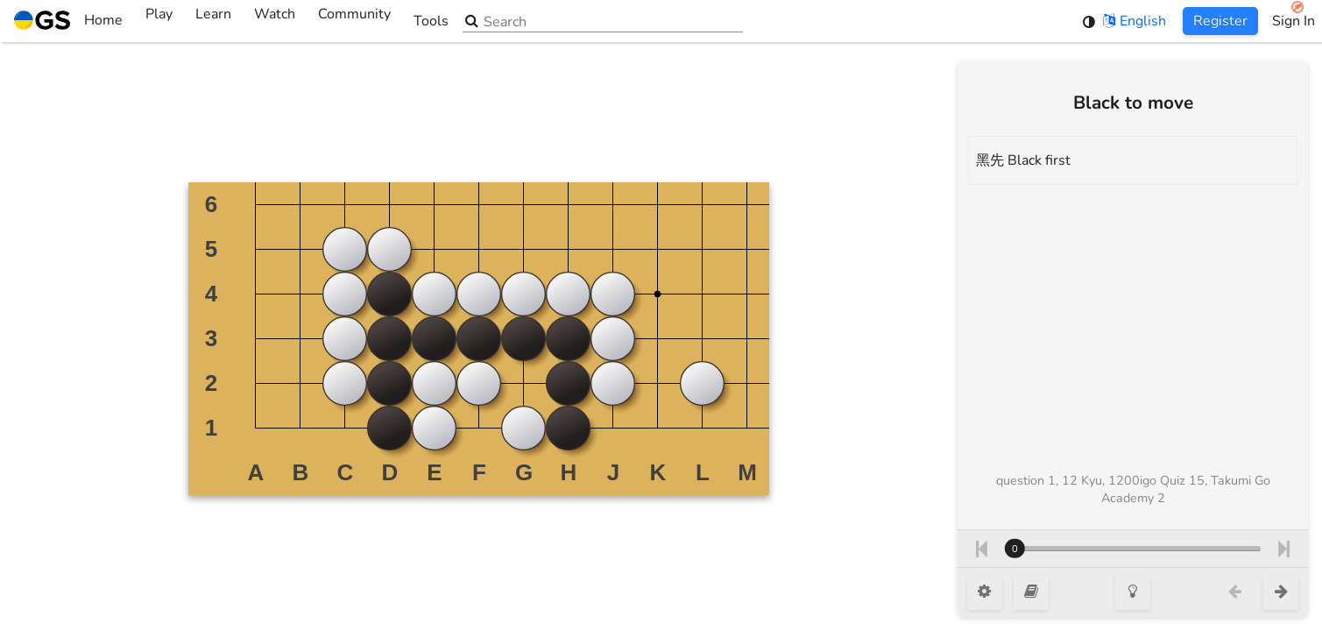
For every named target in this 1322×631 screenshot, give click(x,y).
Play (159, 21)
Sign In (1293, 21)
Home (68, 21)
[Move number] (1133, 548)
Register (1220, 21)
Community (354, 21)
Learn (213, 21)
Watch (274, 21)
